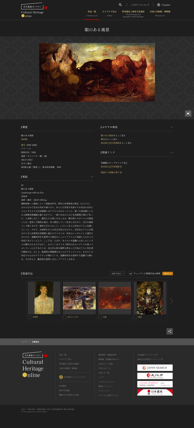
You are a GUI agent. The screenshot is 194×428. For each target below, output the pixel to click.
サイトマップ (103, 390)
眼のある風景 (107, 135)
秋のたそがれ (73, 317)
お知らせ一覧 (103, 372)
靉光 (23, 144)
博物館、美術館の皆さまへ (109, 359)
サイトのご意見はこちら (108, 395)
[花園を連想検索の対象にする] (100, 317)
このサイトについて (140, 4)
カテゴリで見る (109, 14)
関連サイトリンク (105, 386)
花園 (105, 317)
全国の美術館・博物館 (160, 14)
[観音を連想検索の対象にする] (135, 317)
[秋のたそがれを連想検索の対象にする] (64, 317)
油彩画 (24, 139)
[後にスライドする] (170, 301)
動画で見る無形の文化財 (69, 395)
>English (163, 4)
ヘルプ (101, 377)
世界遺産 (62, 386)
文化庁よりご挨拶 (105, 363)
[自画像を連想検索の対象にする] (29, 317)
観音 (140, 317)
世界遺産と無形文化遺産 (133, 14)
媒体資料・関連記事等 (107, 354)
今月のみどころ (104, 368)
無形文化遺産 (64, 390)
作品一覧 (92, 14)
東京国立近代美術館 (110, 142)
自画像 (35, 317)
